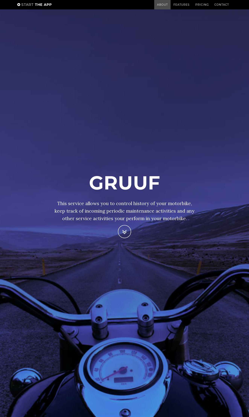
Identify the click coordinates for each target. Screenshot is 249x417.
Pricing (202, 8)
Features (181, 8)
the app (34, 8)
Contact (221, 8)
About (162, 8)
